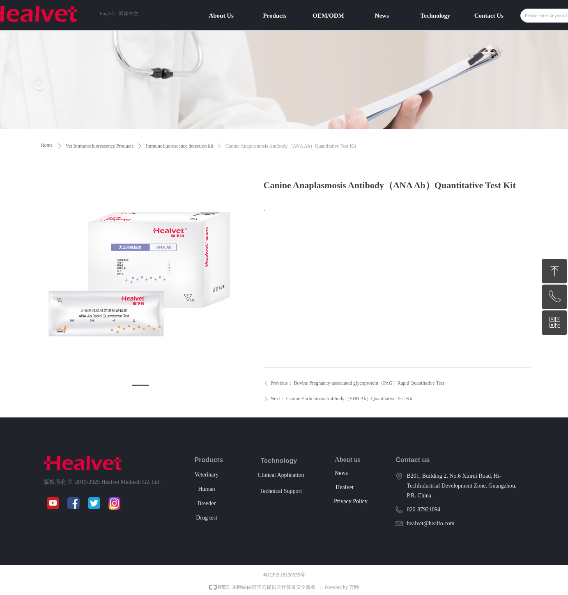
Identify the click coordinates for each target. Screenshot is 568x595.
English (107, 13)
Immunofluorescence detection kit (179, 146)
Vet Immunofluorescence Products (99, 146)
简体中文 (128, 13)
